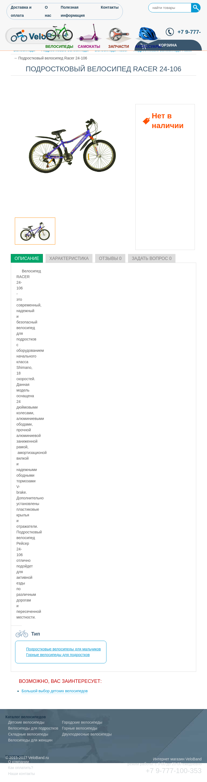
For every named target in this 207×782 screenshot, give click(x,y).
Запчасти (118, 46)
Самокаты (89, 46)
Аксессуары (148, 46)
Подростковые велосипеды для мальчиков (63, 649)
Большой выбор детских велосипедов (55, 691)
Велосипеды (59, 46)
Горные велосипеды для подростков (58, 655)
